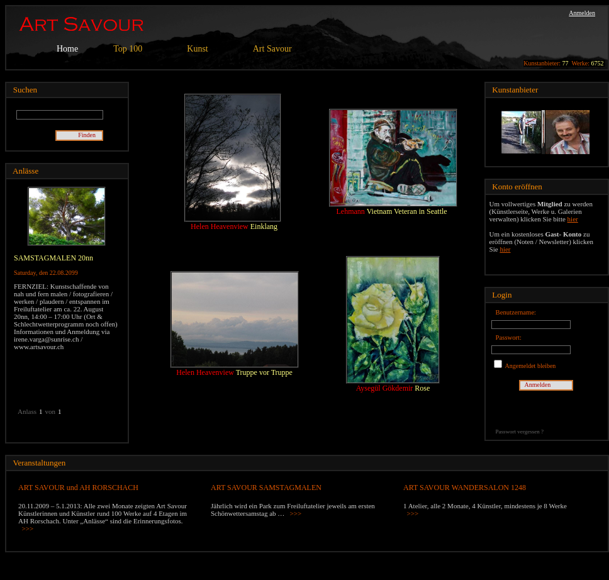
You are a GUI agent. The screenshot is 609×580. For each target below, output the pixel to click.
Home (67, 48)
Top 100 (127, 48)
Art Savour (272, 48)
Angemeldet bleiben (530, 365)
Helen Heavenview (220, 226)
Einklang (263, 226)
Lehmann (352, 211)
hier (572, 219)
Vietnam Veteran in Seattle (407, 211)
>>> (28, 528)
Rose (422, 388)
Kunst (197, 48)
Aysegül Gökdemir (385, 388)
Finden (90, 134)
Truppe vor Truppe (264, 372)
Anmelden (582, 12)
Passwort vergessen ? (520, 431)
